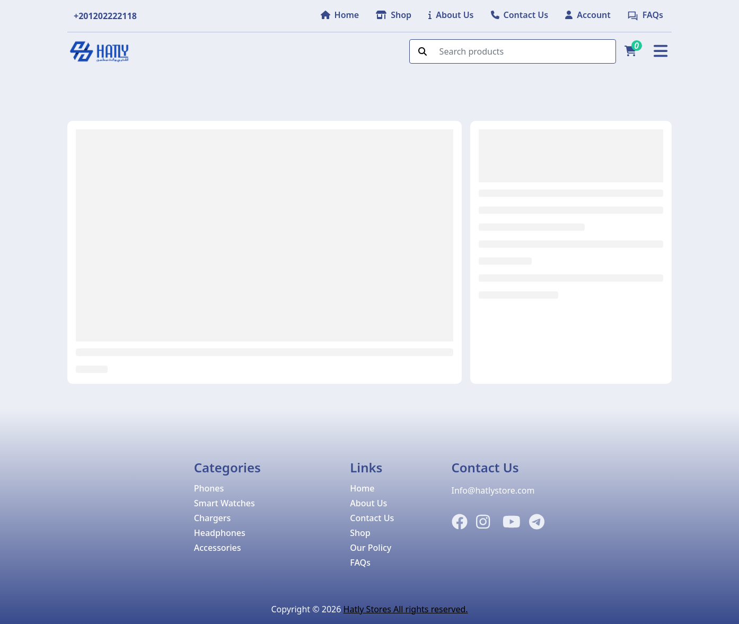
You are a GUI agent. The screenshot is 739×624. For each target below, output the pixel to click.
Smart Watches (224, 503)
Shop (360, 533)
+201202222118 (105, 16)
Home (362, 488)
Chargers (212, 518)
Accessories (217, 547)
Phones (209, 488)
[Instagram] (483, 522)
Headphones (219, 533)
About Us (368, 503)
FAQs (360, 562)
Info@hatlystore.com (493, 490)
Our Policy (370, 547)
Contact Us (372, 518)
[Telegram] (537, 522)
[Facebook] (460, 522)
